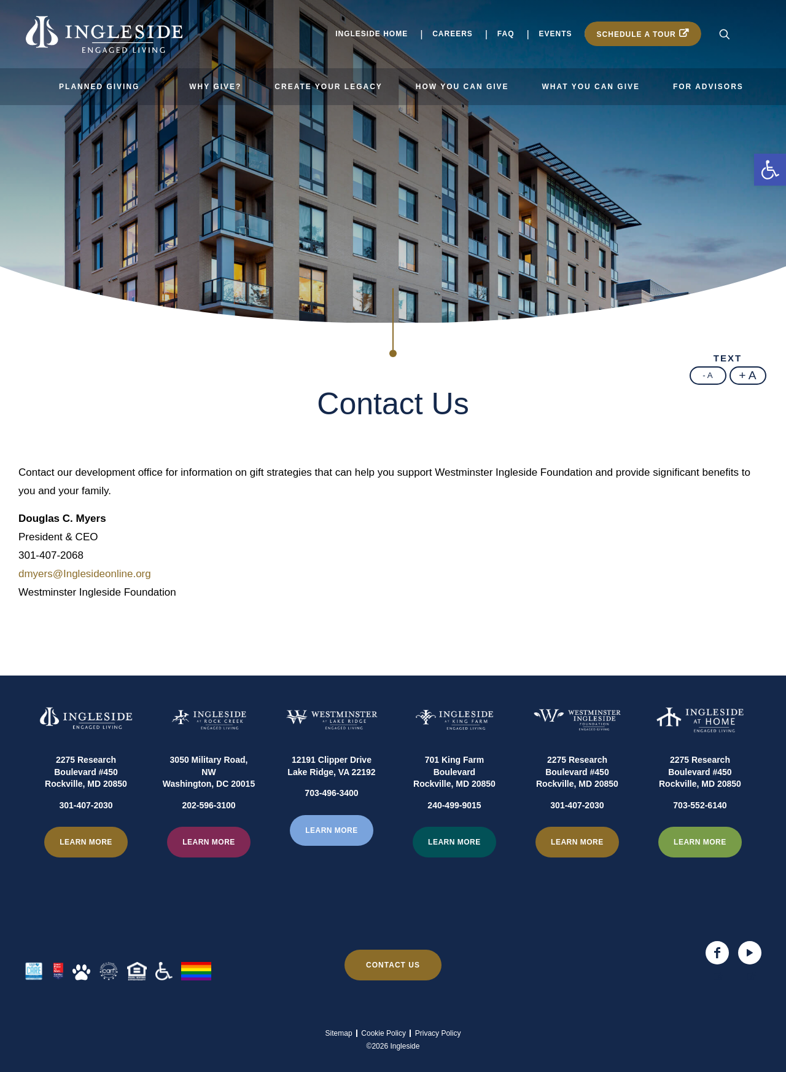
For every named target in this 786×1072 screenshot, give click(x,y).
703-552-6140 (699, 835)
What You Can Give (591, 86)
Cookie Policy (383, 1033)
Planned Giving (99, 86)
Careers (452, 34)
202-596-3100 (208, 835)
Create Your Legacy (328, 86)
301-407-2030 (85, 835)
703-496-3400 (331, 824)
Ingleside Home (371, 34)
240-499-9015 (454, 835)
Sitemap (338, 1033)
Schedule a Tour (636, 34)
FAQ (506, 34)
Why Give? (215, 86)
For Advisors (708, 86)
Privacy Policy (438, 1033)
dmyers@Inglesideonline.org (84, 574)
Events (555, 34)
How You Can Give (462, 86)
